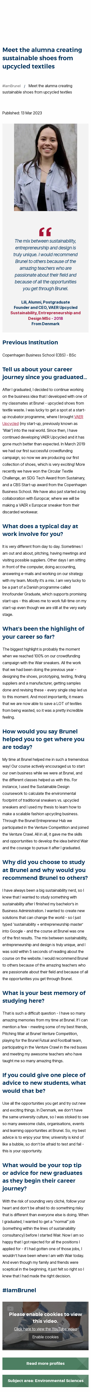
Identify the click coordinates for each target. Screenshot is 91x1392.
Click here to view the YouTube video (45, 1328)
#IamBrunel (11, 86)
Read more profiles (45, 1363)
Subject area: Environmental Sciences (45, 1380)
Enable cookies (46, 1336)
